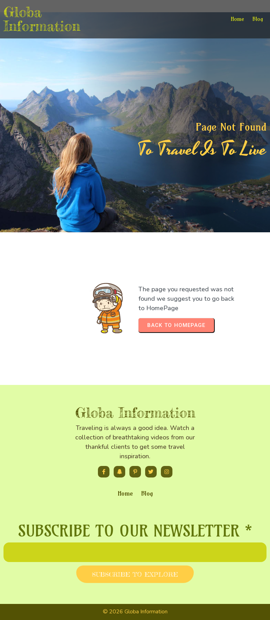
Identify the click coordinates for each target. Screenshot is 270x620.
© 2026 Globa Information (135, 611)
